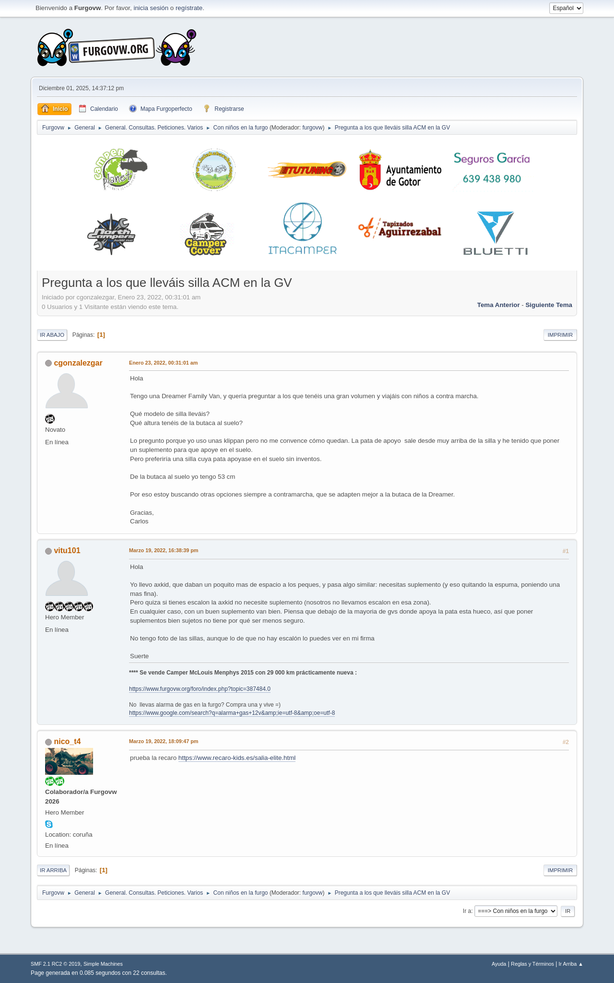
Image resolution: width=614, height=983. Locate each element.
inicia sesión (150, 8)
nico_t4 (67, 741)
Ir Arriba (53, 870)
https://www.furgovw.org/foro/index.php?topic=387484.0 (200, 689)
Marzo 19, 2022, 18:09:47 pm (163, 741)
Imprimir (560, 335)
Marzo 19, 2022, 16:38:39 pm (163, 550)
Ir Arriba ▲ (571, 964)
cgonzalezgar (78, 363)
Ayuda (499, 964)
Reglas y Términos (532, 964)
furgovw (312, 127)
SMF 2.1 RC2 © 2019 (55, 964)
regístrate (189, 8)
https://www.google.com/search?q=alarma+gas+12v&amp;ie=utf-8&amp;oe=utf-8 (232, 713)
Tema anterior (498, 304)
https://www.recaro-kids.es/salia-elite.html (236, 757)
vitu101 (67, 550)
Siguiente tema (548, 304)
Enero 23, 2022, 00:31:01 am (163, 363)
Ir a (467, 911)
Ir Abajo (52, 335)
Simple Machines (103, 964)
